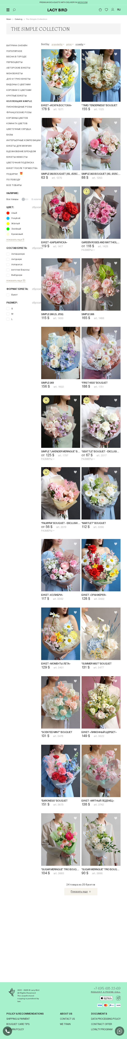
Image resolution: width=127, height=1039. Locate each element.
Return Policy (15, 1029)
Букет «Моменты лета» (58, 719)
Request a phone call (106, 992)
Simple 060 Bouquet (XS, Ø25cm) (63, 186)
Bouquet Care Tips (18, 1024)
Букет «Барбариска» (55, 260)
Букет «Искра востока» (58, 111)
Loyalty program (101, 1029)
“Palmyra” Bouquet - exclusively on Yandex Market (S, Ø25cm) (63, 566)
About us (66, 1013)
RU (119, 9)
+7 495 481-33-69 (104, 988)
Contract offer (101, 1024)
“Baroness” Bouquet (56, 868)
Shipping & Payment (18, 1019)
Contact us (67, 1019)
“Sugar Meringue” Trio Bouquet (63, 943)
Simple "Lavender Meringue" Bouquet (63, 488)
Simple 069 (48, 413)
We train (65, 1024)
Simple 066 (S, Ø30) (54, 338)
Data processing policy (106, 1019)
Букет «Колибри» (53, 644)
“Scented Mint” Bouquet (59, 793)
